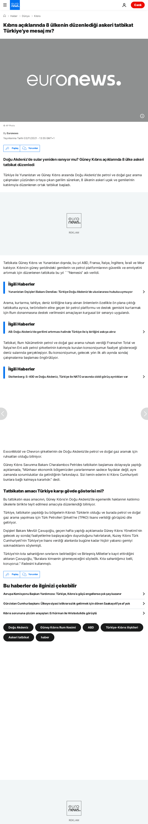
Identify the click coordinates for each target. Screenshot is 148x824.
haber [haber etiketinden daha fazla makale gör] (45, 637)
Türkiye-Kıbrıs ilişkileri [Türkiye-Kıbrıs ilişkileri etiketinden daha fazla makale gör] (122, 627)
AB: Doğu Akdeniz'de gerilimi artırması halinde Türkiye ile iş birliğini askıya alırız (62, 331)
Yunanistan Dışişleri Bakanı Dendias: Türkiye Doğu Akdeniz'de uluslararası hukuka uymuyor (70, 291)
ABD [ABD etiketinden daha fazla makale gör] (91, 627)
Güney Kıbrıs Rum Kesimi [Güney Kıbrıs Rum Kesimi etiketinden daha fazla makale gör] (58, 627)
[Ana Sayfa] (4, 15)
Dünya (26, 16)
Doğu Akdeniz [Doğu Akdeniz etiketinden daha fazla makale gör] (18, 627)
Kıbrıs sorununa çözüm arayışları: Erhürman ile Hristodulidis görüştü (50, 613)
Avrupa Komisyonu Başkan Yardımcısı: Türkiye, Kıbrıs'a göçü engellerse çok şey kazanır (62, 593)
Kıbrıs (37, 16)
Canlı (137, 5)
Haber (13, 16)
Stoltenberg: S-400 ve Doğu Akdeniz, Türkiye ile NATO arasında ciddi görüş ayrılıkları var (68, 376)
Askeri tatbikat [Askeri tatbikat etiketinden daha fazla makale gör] (18, 637)
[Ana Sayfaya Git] (15, 5)
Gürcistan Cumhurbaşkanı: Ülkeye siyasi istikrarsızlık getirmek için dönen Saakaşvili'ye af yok (66, 603)
